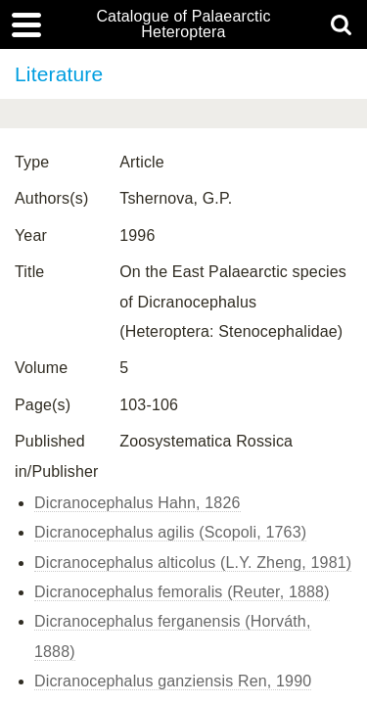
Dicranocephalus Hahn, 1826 (137, 502)
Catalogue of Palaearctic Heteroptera (183, 24)
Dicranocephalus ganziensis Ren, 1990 (172, 681)
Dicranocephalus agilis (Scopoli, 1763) (170, 532)
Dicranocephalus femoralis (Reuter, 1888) (182, 592)
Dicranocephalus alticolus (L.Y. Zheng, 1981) (192, 562)
